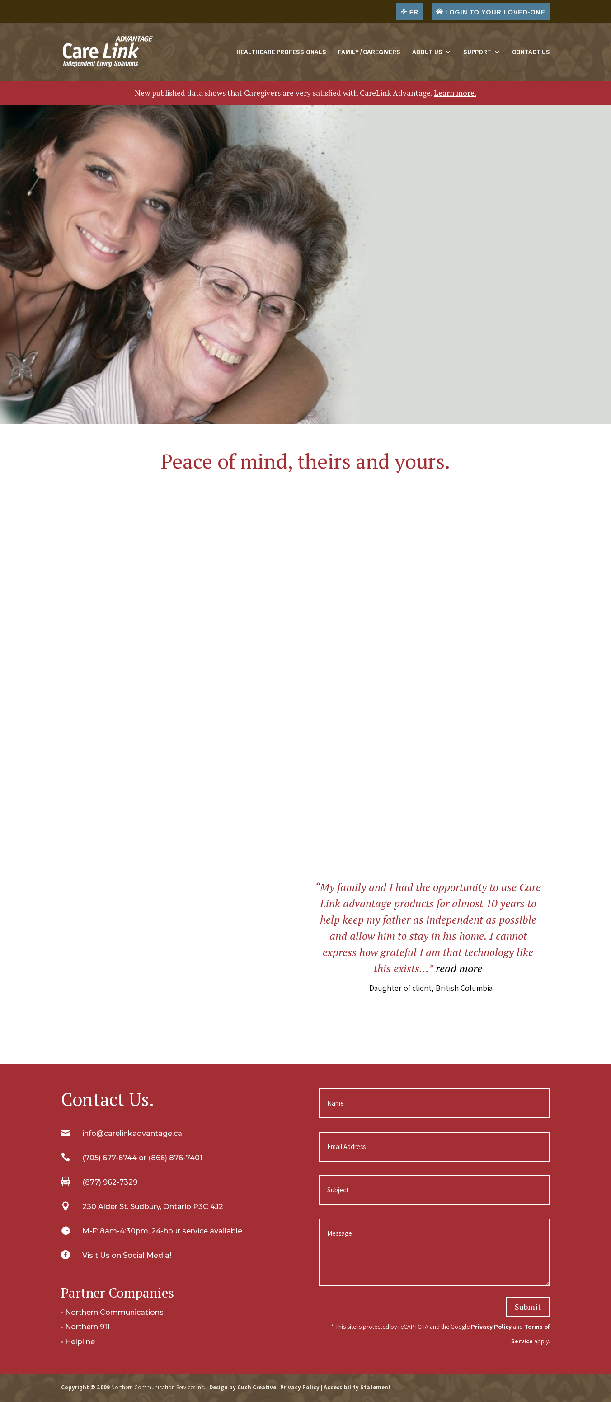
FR (409, 12)
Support (477, 53)
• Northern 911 (85, 1326)
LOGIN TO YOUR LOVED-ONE (490, 12)
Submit (528, 1306)
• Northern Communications (112, 1312)
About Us (427, 53)
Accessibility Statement (357, 1387)
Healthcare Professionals (281, 53)
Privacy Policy (491, 1326)
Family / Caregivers (369, 53)
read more (459, 968)
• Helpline (78, 1341)
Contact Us (531, 53)
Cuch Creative (256, 1387)
